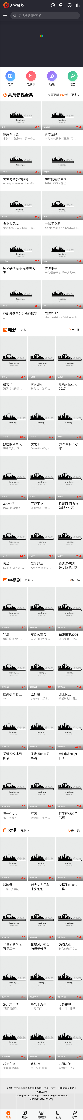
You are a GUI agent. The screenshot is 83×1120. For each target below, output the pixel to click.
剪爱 (6, 563)
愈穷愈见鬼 (11, 224)
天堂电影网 (14, 5)
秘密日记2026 (68, 634)
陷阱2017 (51, 313)
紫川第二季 (11, 1004)
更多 (75, 94)
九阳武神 (65, 1064)
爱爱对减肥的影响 (15, 179)
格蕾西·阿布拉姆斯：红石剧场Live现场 (68, 508)
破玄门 (7, 384)
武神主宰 (9, 1064)
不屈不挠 (37, 503)
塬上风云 (65, 694)
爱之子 (35, 444)
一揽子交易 (52, 224)
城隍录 (7, 885)
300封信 (9, 503)
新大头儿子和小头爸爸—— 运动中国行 (40, 889)
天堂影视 (11, 1088)
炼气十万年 (38, 1004)
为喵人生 (65, 944)
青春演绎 (51, 134)
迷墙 (6, 634)
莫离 (34, 813)
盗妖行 (35, 1064)
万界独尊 (65, 1004)
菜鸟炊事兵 (38, 634)
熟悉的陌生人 (12, 444)
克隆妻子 (51, 268)
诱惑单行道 (11, 134)
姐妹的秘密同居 (56, 179)
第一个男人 (11, 813)
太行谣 (35, 694)
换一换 (74, 330)
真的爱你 (37, 384)
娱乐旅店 (37, 563)
